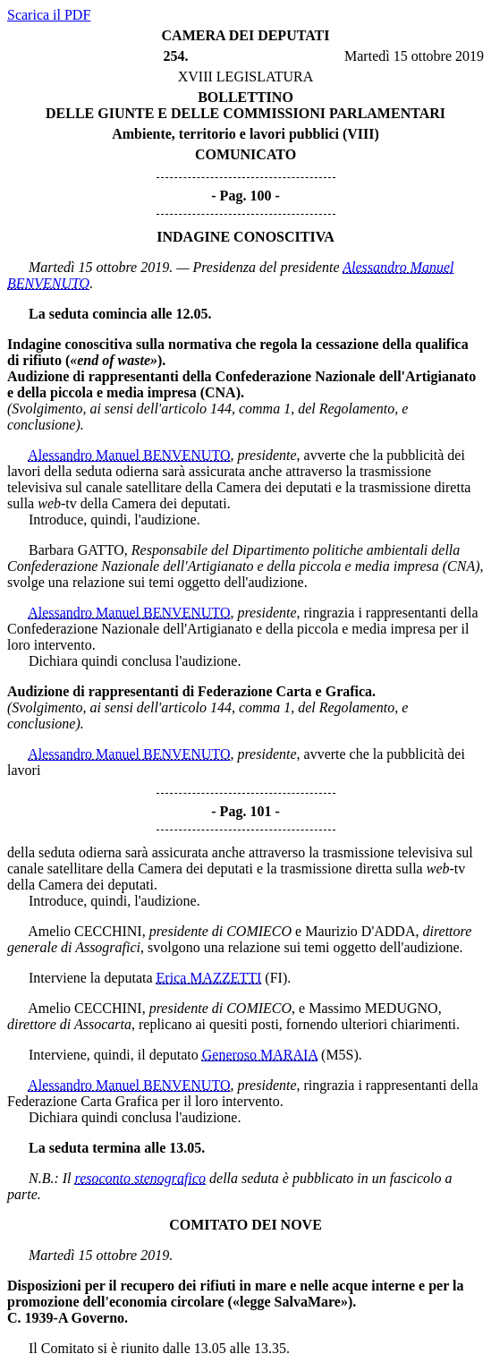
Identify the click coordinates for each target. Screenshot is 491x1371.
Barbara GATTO (76, 550)
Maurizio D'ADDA (360, 931)
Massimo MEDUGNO (373, 1008)
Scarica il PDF (48, 14)
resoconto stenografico (141, 1178)
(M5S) (340, 1054)
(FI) (276, 977)
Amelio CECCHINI (85, 931)
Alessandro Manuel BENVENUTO (129, 455)
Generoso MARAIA (259, 1054)
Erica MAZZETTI (209, 977)
